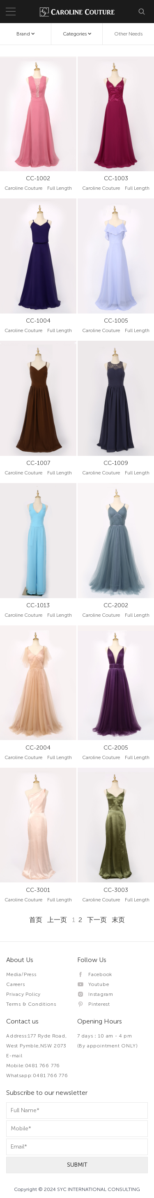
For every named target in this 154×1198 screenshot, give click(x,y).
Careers (15, 984)
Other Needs (128, 34)
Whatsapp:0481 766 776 (37, 1075)
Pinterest (93, 1004)
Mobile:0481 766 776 (33, 1065)
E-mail (14, 1056)
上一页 (57, 920)
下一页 (97, 920)
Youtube (93, 984)
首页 (35, 920)
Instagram (95, 994)
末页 (118, 920)
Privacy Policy (23, 994)
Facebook (95, 974)
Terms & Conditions (31, 1004)
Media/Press (21, 974)
